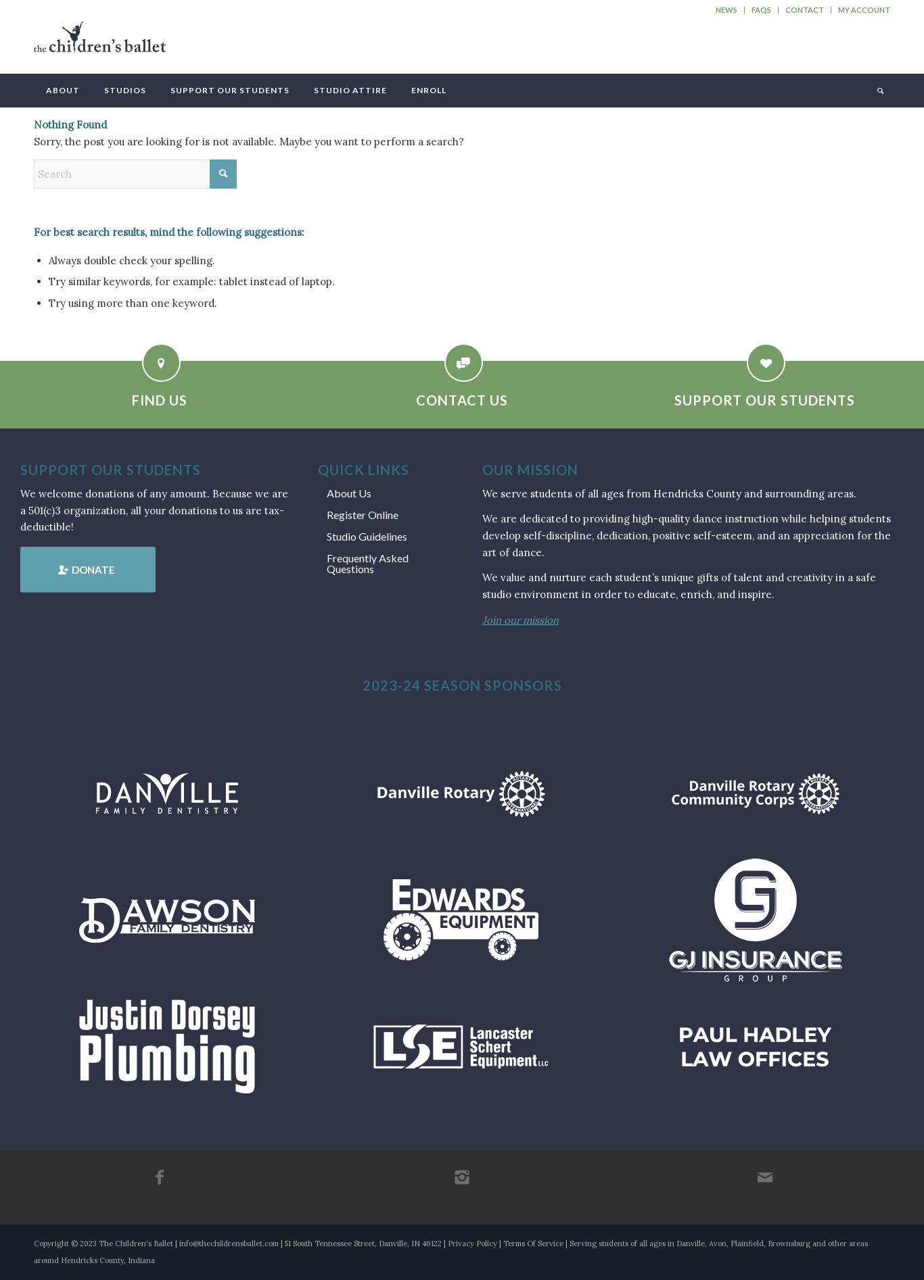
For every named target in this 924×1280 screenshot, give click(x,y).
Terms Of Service (533, 1243)
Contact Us (462, 400)
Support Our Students (764, 400)
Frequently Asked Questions (368, 563)
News (726, 9)
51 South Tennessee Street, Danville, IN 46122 (363, 1243)
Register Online (362, 514)
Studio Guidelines (367, 536)
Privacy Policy (472, 1243)
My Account (864, 9)
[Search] (879, 90)
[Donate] (88, 570)
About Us (349, 493)
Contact (804, 9)
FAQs (761, 9)
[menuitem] (727, 10)
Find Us (159, 400)
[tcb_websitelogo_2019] (100, 43)
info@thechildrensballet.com (229, 1243)
